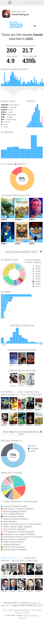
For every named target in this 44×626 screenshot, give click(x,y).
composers (31, 560)
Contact (26, 612)
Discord (27, 615)
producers (17, 560)
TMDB (40, 605)
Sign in (39, 2)
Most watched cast (11, 558)
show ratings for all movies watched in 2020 (21, 433)
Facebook (34, 615)
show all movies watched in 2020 (21, 251)
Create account (29, 2)
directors (29, 558)
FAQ (4, 610)
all (14, 391)
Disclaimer (22, 618)
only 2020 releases (28, 391)
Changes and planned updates (19, 610)
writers (5, 560)
